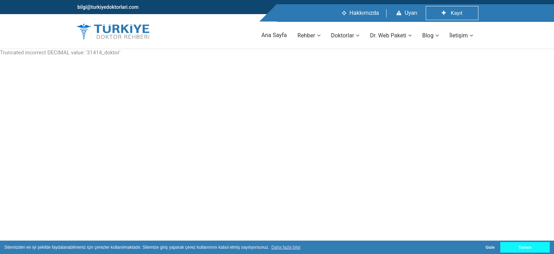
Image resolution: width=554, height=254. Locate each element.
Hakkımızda (360, 13)
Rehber (306, 35)
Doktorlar (342, 35)
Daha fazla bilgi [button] (285, 247)
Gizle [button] (490, 247)
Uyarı (406, 13)
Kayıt (452, 13)
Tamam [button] (524, 247)
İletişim (458, 35)
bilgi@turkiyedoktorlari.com (107, 7)
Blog (428, 35)
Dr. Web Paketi (388, 35)
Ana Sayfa (274, 35)
